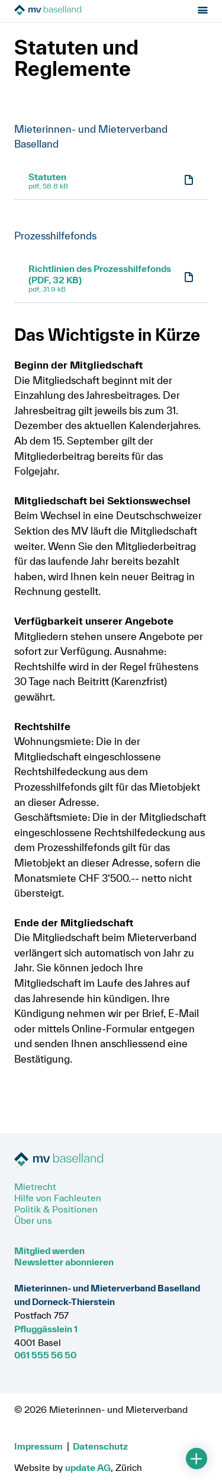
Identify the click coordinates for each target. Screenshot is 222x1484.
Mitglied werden (49, 1250)
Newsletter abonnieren (64, 1261)
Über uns (33, 1220)
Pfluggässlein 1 (46, 1328)
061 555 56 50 (45, 1354)
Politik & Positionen (56, 1209)
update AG (88, 1467)
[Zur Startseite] (80, 11)
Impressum (38, 1446)
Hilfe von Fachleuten (57, 1197)
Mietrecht (35, 1186)
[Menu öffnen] (203, 11)
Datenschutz (100, 1446)
